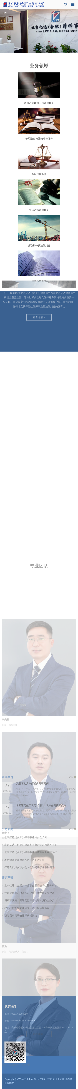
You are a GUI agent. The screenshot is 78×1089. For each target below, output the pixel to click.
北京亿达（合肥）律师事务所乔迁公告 (25, 748)
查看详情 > (39, 283)
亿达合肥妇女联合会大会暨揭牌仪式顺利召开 (29, 778)
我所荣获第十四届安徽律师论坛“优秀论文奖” (29, 812)
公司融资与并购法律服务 (39, 158)
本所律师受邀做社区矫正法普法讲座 (24, 771)
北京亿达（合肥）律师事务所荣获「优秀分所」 (30, 796)
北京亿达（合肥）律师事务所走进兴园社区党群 (30, 756)
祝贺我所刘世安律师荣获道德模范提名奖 (26, 819)
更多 (71, 688)
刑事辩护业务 (39, 300)
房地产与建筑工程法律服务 (39, 122)
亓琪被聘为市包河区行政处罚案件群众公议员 (29, 804)
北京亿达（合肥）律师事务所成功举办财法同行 (30, 763)
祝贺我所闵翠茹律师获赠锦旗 (20, 827)
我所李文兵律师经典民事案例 (32, 695)
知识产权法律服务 (39, 229)
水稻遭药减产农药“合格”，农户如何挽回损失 (41, 716)
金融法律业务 (39, 193)
